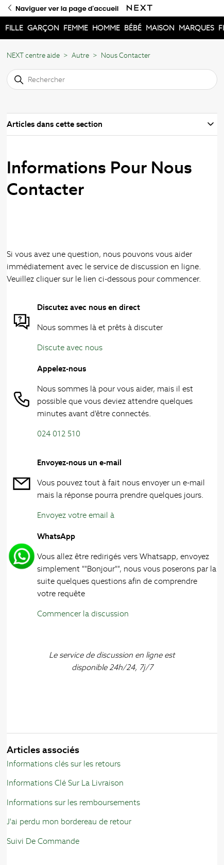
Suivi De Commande (43, 841)
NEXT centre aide (33, 55)
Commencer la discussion (83, 613)
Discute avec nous (69, 347)
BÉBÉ (133, 27)
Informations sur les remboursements (73, 802)
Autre (80, 55)
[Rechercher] (112, 79)
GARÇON (43, 27)
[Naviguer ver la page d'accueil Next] (139, 8)
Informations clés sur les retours (63, 764)
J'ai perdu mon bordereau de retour (69, 821)
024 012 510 (58, 433)
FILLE (14, 27)
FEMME (75, 27)
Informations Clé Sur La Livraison (65, 783)
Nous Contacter (125, 55)
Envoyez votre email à (75, 515)
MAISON (160, 27)
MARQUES (196, 27)
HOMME (106, 27)
